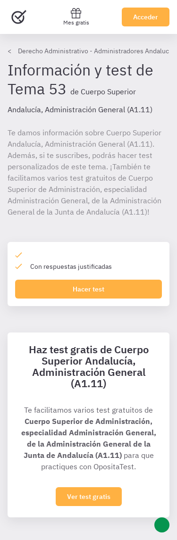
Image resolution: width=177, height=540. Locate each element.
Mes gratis (76, 17)
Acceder (145, 17)
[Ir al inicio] (19, 17)
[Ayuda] (161, 524)
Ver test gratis (88, 496)
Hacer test (88, 289)
